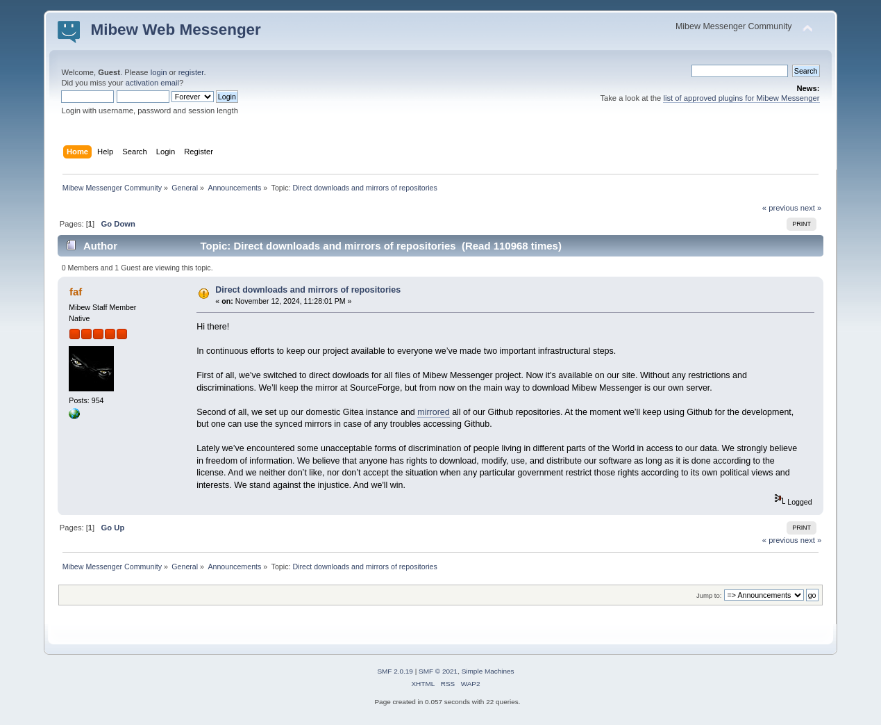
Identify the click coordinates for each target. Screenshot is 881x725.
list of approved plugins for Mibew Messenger (741, 98)
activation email (152, 83)
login (159, 72)
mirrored (433, 412)
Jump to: (709, 595)
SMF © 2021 (438, 671)
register (191, 72)
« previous (780, 208)
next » (811, 208)
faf (75, 292)
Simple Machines (488, 671)
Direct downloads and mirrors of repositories (308, 290)
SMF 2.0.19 (395, 671)
